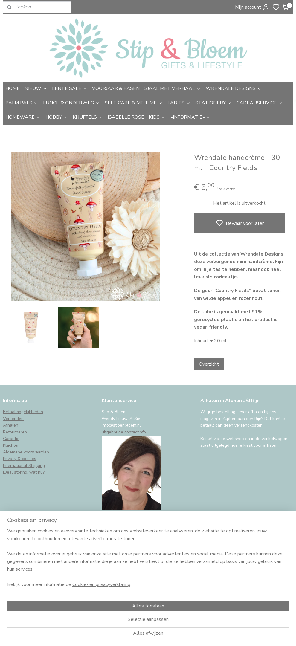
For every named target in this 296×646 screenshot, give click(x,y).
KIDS (157, 117)
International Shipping (24, 465)
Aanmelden (20, 586)
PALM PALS (21, 103)
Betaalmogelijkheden (23, 412)
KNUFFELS (88, 117)
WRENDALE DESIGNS (234, 88)
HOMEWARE (23, 117)
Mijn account (252, 7)
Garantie (11, 439)
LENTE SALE (69, 88)
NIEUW (36, 88)
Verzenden (13, 418)
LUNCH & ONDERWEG (71, 103)
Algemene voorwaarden (26, 452)
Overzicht (209, 364)
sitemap (180, 635)
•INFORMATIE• (190, 117)
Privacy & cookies (19, 459)
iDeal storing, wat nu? (24, 472)
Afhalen (10, 425)
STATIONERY (213, 103)
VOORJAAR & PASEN (116, 88)
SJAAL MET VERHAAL (172, 88)
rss (191, 635)
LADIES (178, 103)
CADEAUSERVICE (260, 103)
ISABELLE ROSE (126, 117)
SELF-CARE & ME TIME (134, 103)
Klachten (11, 445)
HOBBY (56, 117)
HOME (12, 88)
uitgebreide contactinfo (124, 432)
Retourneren (15, 432)
